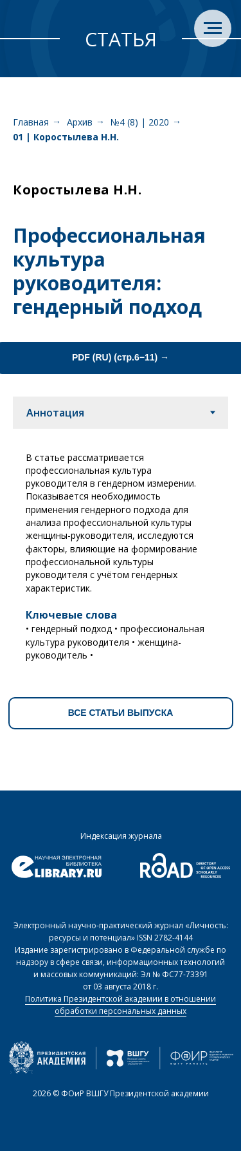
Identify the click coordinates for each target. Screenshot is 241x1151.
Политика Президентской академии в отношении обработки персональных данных (120, 1004)
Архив (80, 122)
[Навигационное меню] (213, 28)
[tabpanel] (120, 552)
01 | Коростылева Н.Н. (66, 137)
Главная (31, 122)
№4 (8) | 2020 (140, 122)
